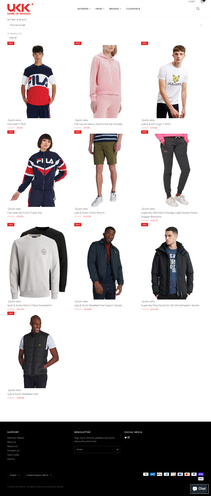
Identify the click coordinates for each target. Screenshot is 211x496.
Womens (84, 8)
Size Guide (13, 454)
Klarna (11, 459)
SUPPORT (13, 432)
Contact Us (13, 450)
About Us (12, 446)
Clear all (12, 38)
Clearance (133, 8)
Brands (115, 8)
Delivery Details (15, 437)
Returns (11, 442)
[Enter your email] (117, 449)
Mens (100, 8)
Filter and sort (17, 19)
